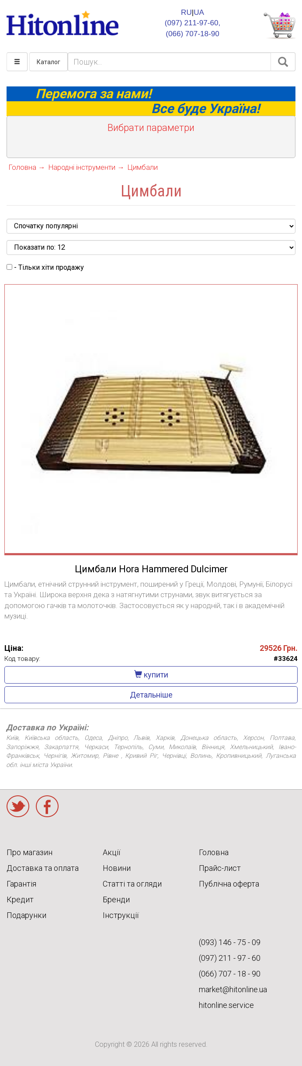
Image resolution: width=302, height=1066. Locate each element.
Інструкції (121, 915)
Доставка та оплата (43, 868)
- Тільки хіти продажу (45, 267)
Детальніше (151, 694)
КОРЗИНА (279, 25)
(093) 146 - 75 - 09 (229, 942)
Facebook (47, 806)
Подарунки (26, 915)
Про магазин (29, 852)
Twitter (18, 806)
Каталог (48, 61)
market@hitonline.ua (233, 989)
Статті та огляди (132, 883)
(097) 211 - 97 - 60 (229, 958)
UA (199, 12)
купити (151, 674)
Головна (214, 852)
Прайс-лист (220, 868)
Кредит (20, 899)
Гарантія (21, 883)
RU (186, 12)
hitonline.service (226, 1005)
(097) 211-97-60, (192, 23)
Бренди (116, 899)
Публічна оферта (229, 883)
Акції (111, 852)
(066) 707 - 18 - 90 (229, 973)
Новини (117, 868)
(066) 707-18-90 (192, 34)
